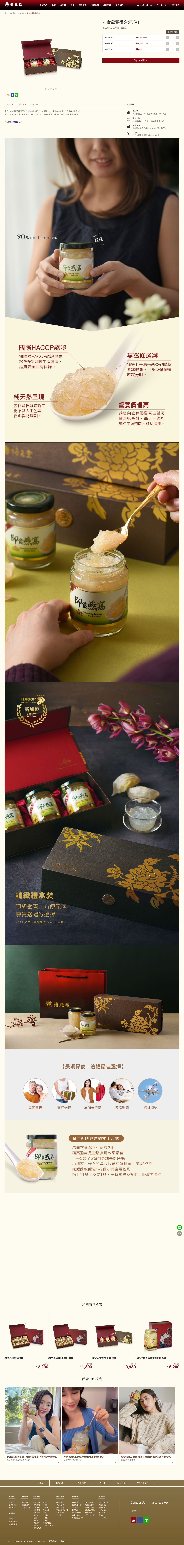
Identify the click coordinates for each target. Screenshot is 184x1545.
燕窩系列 (37, 1502)
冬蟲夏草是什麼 (77, 1518)
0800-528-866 (144, 5)
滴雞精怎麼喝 (89, 1505)
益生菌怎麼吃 (89, 1507)
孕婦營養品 (103, 1505)
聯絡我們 (12, 1507)
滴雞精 (45, 1518)
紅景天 (36, 1520)
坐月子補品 (103, 1512)
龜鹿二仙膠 (37, 1528)
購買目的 (119, 5)
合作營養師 (13, 1505)
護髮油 (45, 1507)
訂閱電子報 (135, 1511)
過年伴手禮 (103, 1518)
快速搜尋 (102, 1496)
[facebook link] (12, 95)
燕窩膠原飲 (47, 1523)
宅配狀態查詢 (13, 1521)
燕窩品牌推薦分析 (62, 1510)
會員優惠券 (25, 1505)
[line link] (16, 95)
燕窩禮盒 (21, 13)
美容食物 (75, 1507)
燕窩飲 (101, 1515)
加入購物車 (143, 60)
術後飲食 (75, 1510)
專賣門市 (82, 1483)
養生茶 (45, 1502)
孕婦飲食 (75, 1502)
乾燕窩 (36, 1515)
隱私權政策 (53, 1541)
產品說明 (10, 104)
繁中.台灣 (175, 5)
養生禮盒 (102, 1507)
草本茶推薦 (76, 1515)
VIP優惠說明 (26, 1507)
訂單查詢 (12, 1519)
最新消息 (43, 5)
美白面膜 (46, 1510)
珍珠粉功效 (60, 1505)
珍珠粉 (63, 5)
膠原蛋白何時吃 (90, 1510)
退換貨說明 (13, 1524)
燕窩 (54, 5)
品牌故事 (101, 1483)
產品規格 (22, 104)
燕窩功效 (59, 1502)
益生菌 (45, 1515)
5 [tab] (56, 89)
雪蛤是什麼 (60, 1512)
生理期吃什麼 (76, 1505)
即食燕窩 (37, 1507)
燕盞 (35, 1518)
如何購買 (40, 1483)
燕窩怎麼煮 (60, 1507)
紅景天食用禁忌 (90, 1515)
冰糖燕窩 (37, 1510)
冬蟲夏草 (37, 1523)
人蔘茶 (45, 1520)
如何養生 (59, 1515)
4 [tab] (53, 89)
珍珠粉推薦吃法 (90, 1502)
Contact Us (138, 1502)
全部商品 (36, 1496)
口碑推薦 (121, 1483)
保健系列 (95, 5)
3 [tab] (51, 89)
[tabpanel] (51, 54)
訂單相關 (12, 1513)
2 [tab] (48, 89)
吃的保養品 (103, 1510)
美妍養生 (83, 5)
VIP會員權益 (142, 1483)
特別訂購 (25, 1502)
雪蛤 (72, 5)
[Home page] (6, 13)
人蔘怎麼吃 (88, 1512)
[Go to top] (179, 1233)
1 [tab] (45, 89)
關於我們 (12, 1496)
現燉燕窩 (37, 1505)
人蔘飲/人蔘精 (48, 1525)
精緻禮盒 (107, 5)
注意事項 (34, 104)
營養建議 (75, 1496)
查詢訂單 (59, 1483)
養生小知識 (60, 1496)
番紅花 (36, 1525)
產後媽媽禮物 (103, 1502)
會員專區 (25, 1496)
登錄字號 (65, 1541)
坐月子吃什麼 (76, 1512)
